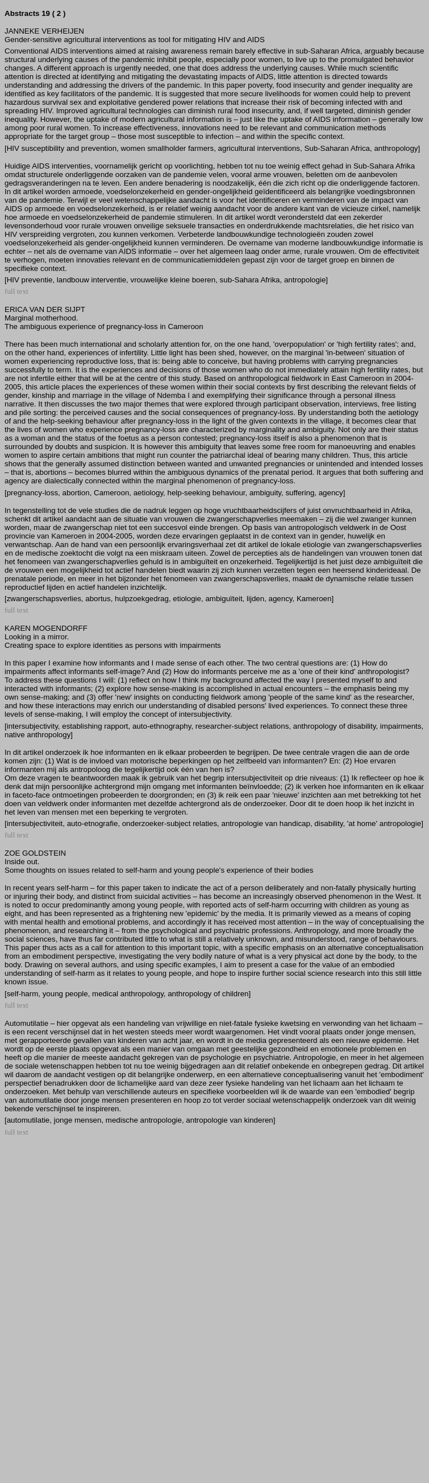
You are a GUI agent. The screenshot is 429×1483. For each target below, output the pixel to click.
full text (16, 291)
